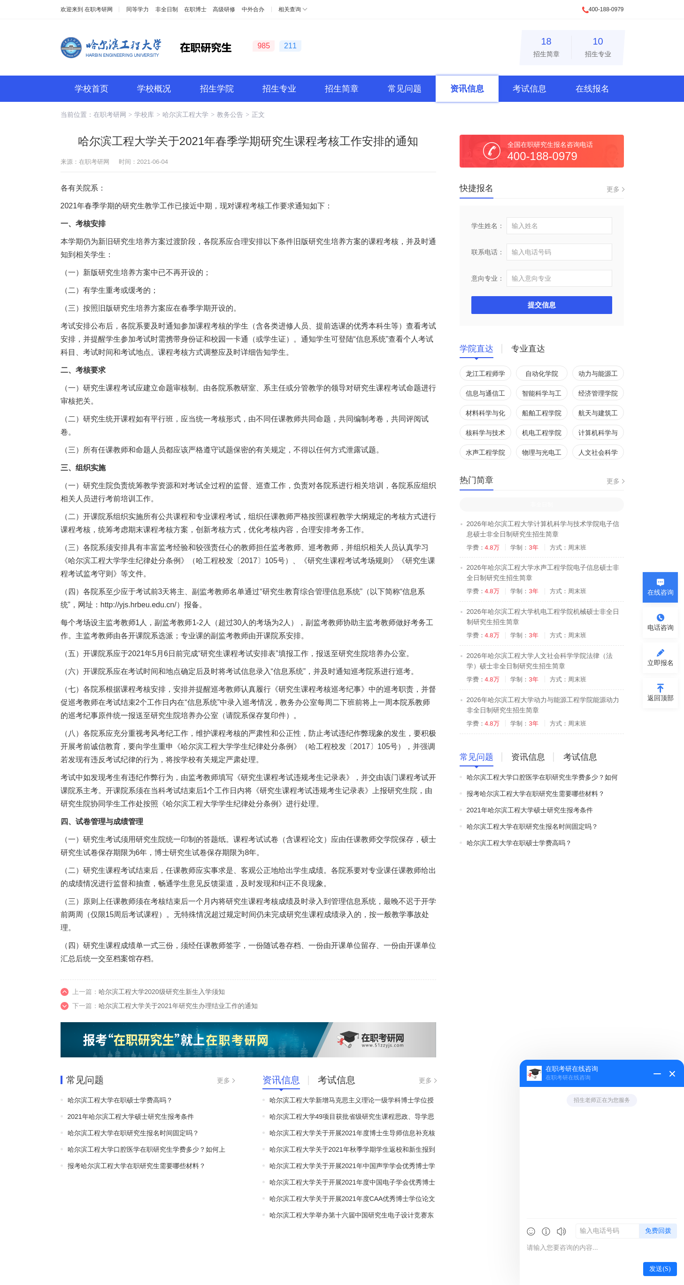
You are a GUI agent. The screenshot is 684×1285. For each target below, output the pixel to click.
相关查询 (289, 9)
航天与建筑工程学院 (598, 414)
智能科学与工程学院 (541, 395)
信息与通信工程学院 (485, 395)
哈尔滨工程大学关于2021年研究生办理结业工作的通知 (178, 1006)
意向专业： (487, 278)
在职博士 (195, 9)
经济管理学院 (598, 393)
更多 (223, 1080)
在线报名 (592, 88)
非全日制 (166, 9)
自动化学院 (541, 373)
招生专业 (598, 46)
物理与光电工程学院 (541, 454)
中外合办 (253, 9)
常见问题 (405, 88)
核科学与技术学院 (485, 434)
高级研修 (224, 9)
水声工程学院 (485, 452)
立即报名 (660, 662)
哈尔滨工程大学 (185, 114)
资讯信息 (467, 88)
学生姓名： (487, 225)
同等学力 (137, 9)
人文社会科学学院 (598, 454)
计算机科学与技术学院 (598, 434)
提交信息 (542, 305)
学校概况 (154, 88)
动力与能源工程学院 (598, 375)
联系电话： (487, 252)
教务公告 (230, 114)
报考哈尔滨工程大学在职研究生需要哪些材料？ (137, 1166)
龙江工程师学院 (485, 375)
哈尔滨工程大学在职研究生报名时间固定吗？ (133, 1133)
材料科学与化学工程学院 (485, 414)
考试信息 (529, 88)
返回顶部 (660, 698)
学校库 (144, 114)
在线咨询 (660, 592)
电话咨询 (660, 627)
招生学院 (217, 88)
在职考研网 (99, 9)
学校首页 (91, 88)
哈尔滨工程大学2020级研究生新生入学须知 (162, 991)
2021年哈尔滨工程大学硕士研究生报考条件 (131, 1116)
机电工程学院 (541, 432)
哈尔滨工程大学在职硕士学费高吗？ (120, 1100)
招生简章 (546, 46)
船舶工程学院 (541, 413)
